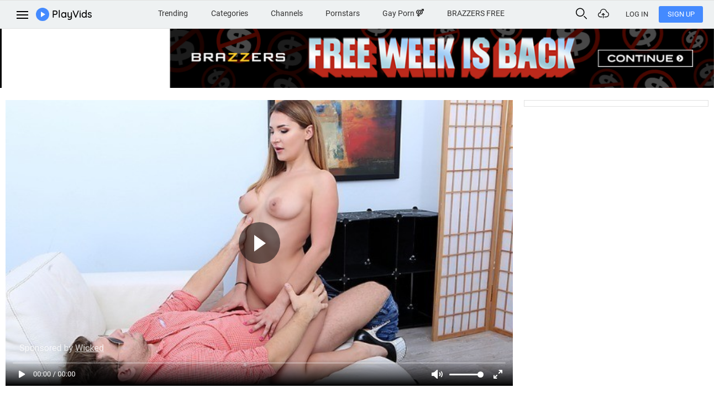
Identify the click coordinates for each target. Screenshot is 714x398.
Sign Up (681, 14)
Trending (173, 13)
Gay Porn (403, 13)
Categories (229, 13)
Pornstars (343, 13)
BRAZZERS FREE (476, 13)
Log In (637, 14)
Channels (287, 13)
